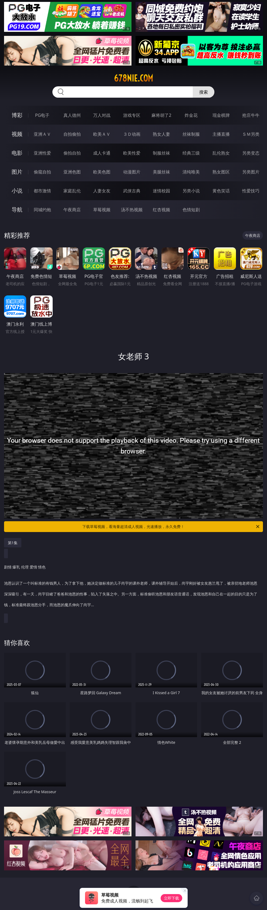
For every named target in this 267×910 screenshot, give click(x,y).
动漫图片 (131, 172)
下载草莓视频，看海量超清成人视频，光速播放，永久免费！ (171, 526)
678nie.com (133, 78)
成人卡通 (101, 153)
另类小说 (191, 191)
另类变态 (250, 153)
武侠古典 (131, 191)
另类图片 (250, 172)
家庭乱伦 (72, 191)
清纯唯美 (191, 172)
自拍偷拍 (72, 134)
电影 (17, 152)
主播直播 (221, 134)
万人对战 (101, 115)
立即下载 (171, 898)
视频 (17, 134)
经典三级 (191, 153)
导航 (17, 209)
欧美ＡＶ (101, 134)
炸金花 (191, 115)
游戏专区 (131, 115)
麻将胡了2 (161, 115)
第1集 (13, 542)
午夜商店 (72, 210)
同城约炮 (42, 210)
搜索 (203, 92)
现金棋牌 (221, 115)
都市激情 (42, 191)
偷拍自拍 (72, 153)
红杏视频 (161, 210)
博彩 (17, 115)
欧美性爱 (131, 153)
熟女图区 (221, 172)
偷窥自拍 (42, 172)
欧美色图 (101, 172)
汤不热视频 (132, 210)
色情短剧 (191, 210)
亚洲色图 (72, 172)
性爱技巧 (250, 191)
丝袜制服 (191, 134)
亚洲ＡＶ (42, 134)
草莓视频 (101, 210)
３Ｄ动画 (131, 134)
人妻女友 (101, 191)
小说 (17, 190)
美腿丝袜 (161, 172)
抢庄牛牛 (250, 115)
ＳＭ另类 (250, 134)
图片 (17, 171)
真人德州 (72, 115)
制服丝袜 (161, 153)
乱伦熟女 (221, 153)
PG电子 (42, 115)
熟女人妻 (161, 134)
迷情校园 (161, 191)
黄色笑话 (221, 191)
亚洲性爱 (42, 153)
